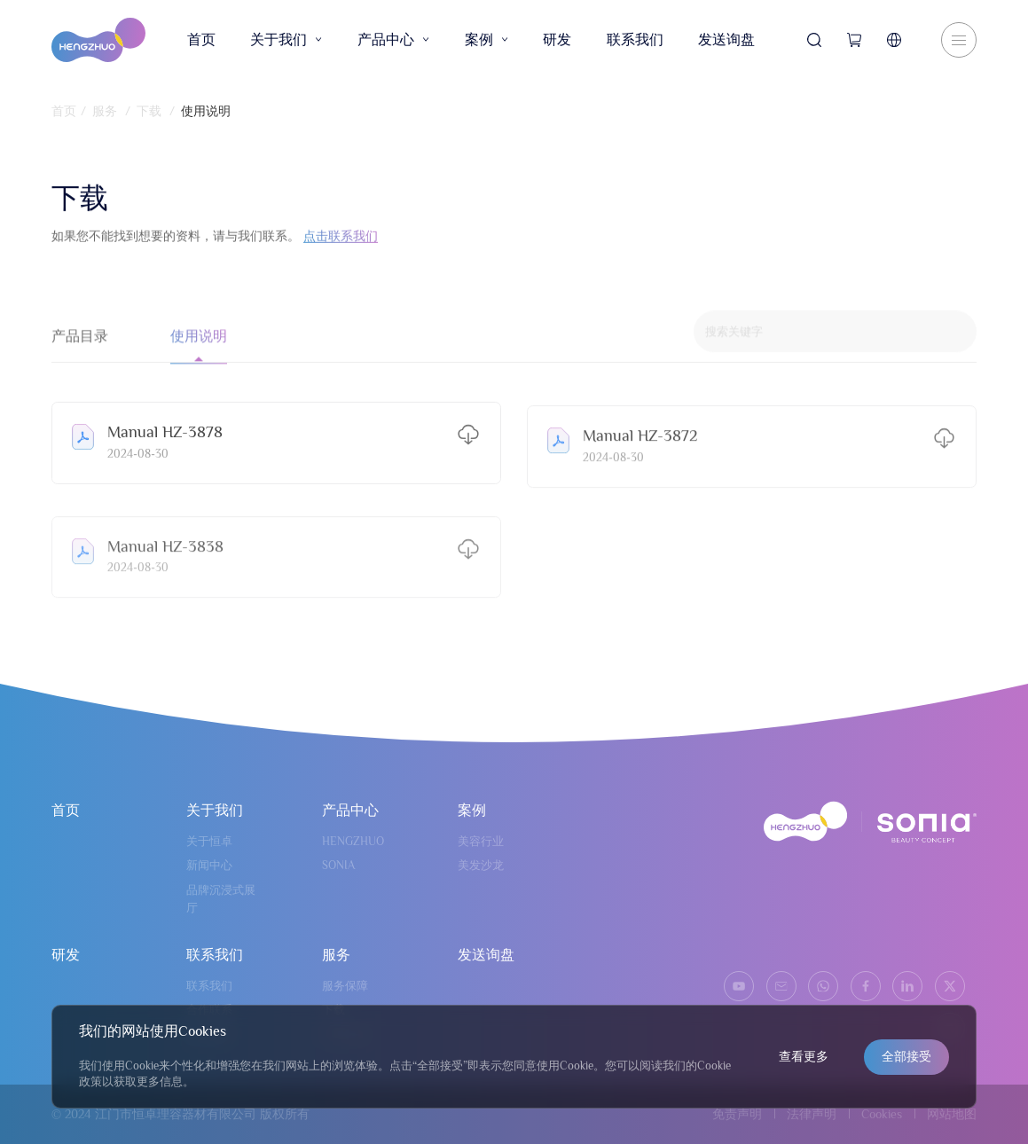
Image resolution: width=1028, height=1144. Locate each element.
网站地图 (952, 1114)
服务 (104, 111)
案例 (486, 40)
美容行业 (481, 841)
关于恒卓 (209, 841)
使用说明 (206, 111)
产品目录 (79, 349)
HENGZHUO (353, 841)
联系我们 (635, 40)
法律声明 (811, 1114)
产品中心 (393, 40)
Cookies (881, 1114)
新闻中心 (209, 865)
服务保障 (345, 985)
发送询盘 (726, 40)
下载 (149, 111)
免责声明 (737, 1114)
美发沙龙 (481, 865)
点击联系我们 (340, 244)
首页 (201, 40)
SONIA (338, 865)
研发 (557, 40)
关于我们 (286, 40)
